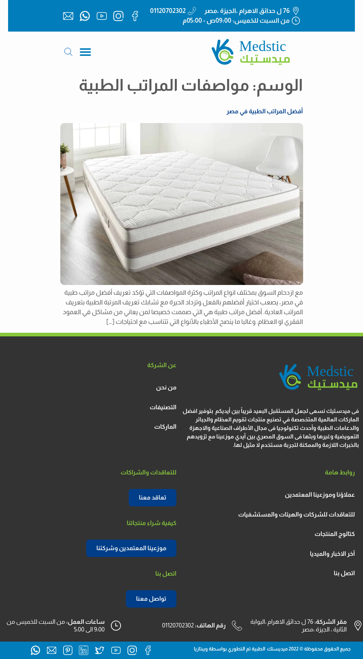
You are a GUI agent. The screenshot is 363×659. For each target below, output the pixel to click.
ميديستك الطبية (270, 649)
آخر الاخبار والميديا (332, 553)
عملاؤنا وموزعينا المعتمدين (320, 494)
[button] (85, 52)
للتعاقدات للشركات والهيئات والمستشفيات (296, 514)
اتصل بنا (344, 573)
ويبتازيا (201, 649)
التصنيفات (163, 407)
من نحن (166, 387)
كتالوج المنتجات (334, 533)
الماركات (165, 426)
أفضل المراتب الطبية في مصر (265, 111)
